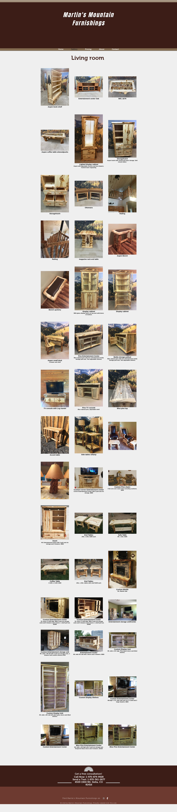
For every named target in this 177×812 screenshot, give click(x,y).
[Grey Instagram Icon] (104, 798)
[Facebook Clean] (107, 798)
